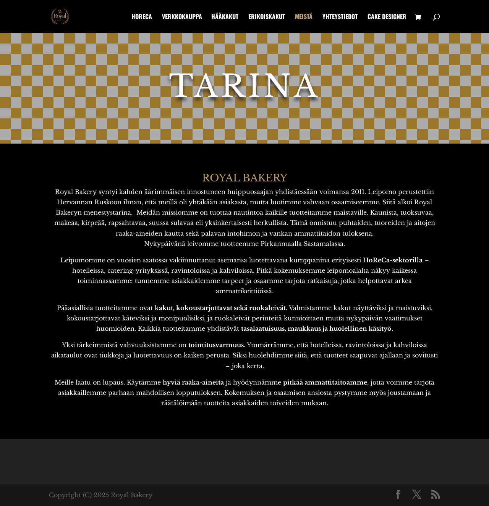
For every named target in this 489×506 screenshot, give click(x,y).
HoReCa (141, 17)
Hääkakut (224, 17)
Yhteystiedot (340, 17)
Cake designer (387, 17)
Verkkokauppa (182, 17)
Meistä (304, 17)
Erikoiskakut (266, 17)
